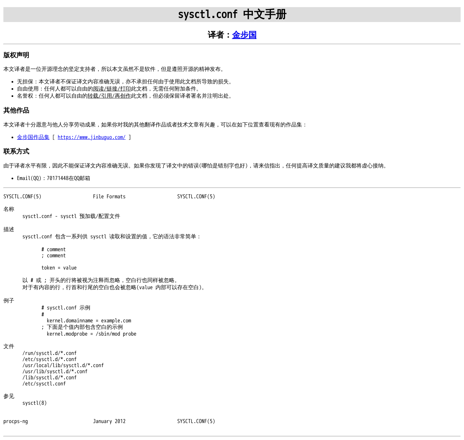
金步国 (244, 35)
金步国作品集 (33, 137)
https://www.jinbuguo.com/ (92, 137)
